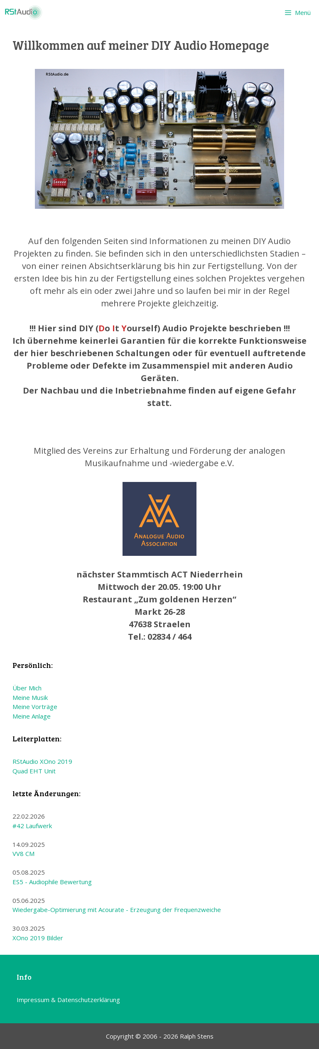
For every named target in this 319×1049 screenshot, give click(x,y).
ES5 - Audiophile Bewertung (52, 882)
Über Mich (27, 688)
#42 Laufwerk (32, 826)
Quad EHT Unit (34, 771)
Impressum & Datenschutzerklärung (68, 999)
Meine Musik (30, 697)
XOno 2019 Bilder (37, 938)
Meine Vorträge (34, 706)
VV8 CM (23, 853)
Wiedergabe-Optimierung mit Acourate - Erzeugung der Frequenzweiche (116, 909)
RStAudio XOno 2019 (42, 761)
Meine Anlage (31, 716)
